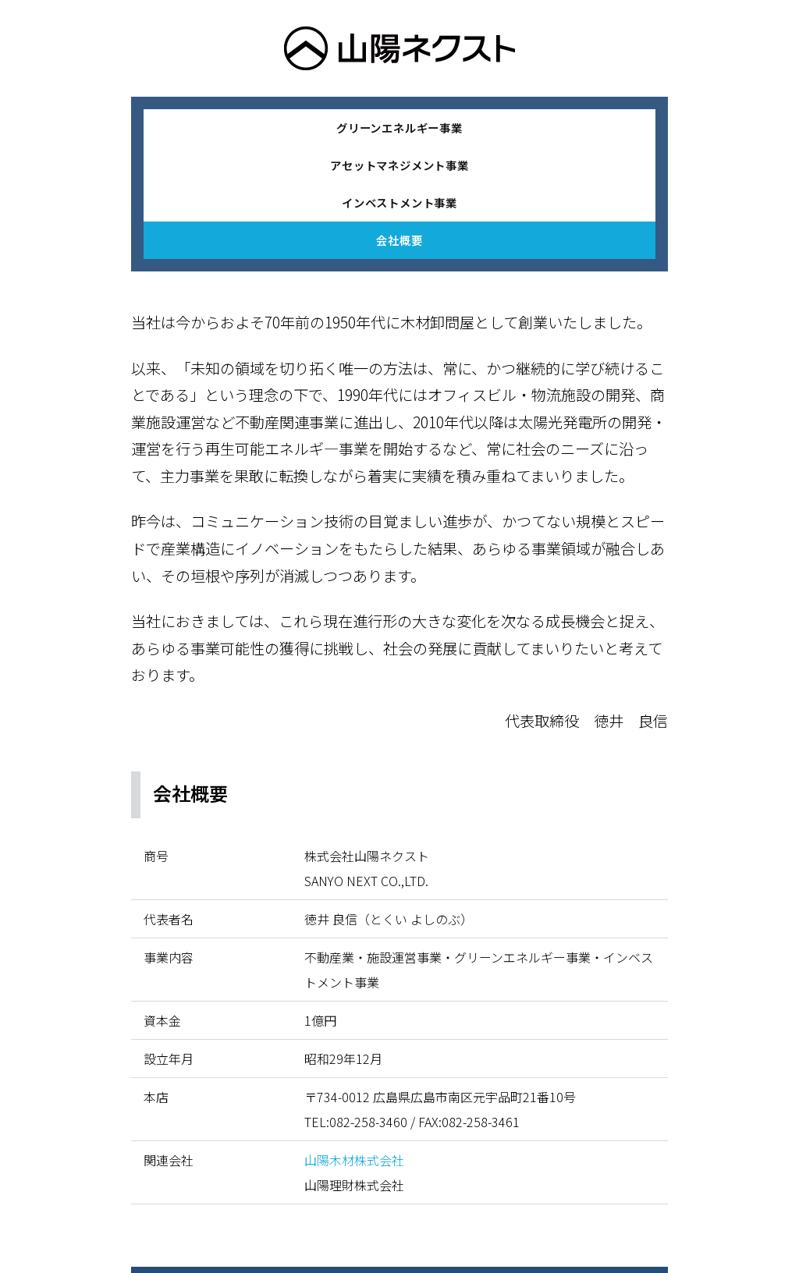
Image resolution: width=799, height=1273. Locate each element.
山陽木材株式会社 (354, 1160)
